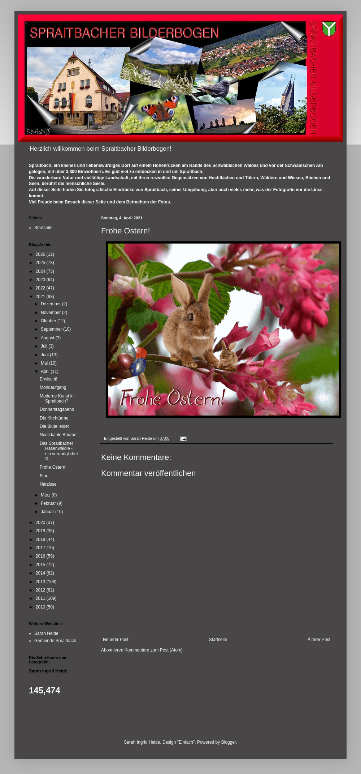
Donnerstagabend (57, 409)
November (51, 312)
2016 (41, 556)
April (46, 371)
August (48, 337)
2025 (41, 262)
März (46, 495)
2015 (41, 564)
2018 (41, 539)
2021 (41, 296)
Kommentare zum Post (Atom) (154, 650)
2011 (41, 598)
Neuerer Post (116, 639)
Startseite (218, 639)
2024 (41, 271)
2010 (41, 607)
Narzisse (48, 484)
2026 (41, 254)
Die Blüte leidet (54, 426)
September (52, 329)
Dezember (51, 303)
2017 (41, 547)
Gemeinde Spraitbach (55, 640)
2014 (41, 573)
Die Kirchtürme (54, 418)
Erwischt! (48, 379)
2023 (41, 279)
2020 (41, 522)
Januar (48, 511)
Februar (49, 503)
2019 (41, 530)
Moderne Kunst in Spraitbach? (57, 399)
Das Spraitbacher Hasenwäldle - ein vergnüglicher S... (59, 451)
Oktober (49, 320)
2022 (41, 288)
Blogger (228, 742)
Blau (44, 475)
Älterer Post (319, 639)
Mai (45, 363)
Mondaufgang (53, 387)
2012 (41, 590)
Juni (45, 354)
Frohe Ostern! (53, 467)
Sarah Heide (46, 633)
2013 (41, 581)
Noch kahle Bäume (58, 434)
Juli (44, 346)
